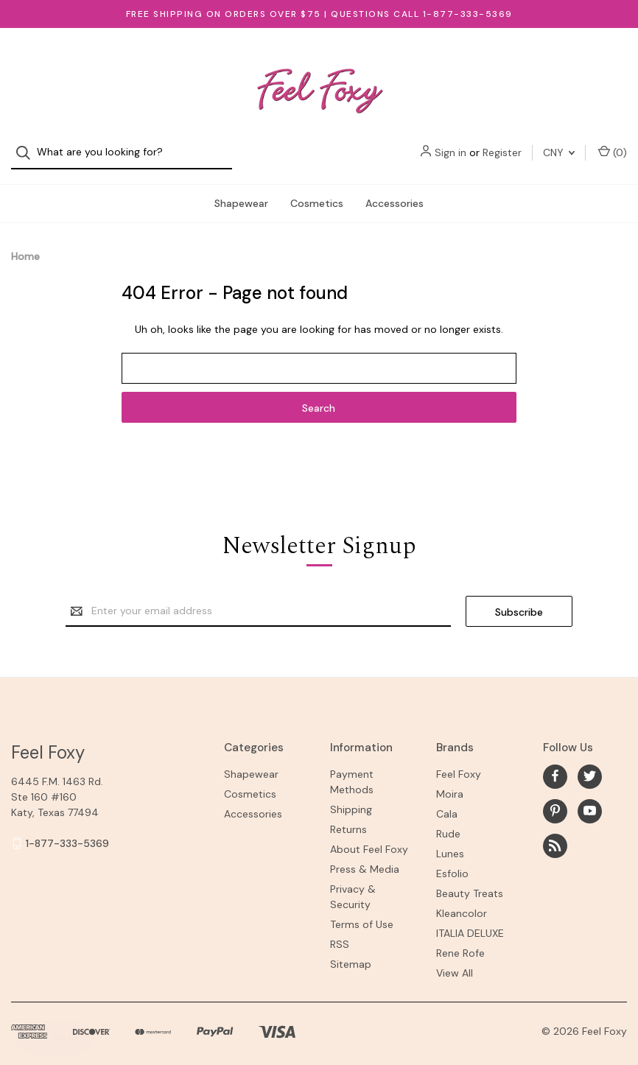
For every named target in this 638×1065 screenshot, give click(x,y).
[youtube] (589, 798)
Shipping (351, 797)
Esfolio (452, 861)
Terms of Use (361, 911)
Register (502, 59)
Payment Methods (352, 769)
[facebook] (555, 764)
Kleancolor (461, 900)
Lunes (450, 841)
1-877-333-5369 (67, 830)
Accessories (394, 190)
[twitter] (589, 764)
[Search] (27, 59)
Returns (348, 816)
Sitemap (350, 951)
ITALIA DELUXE (470, 920)
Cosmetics (316, 190)
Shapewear (241, 190)
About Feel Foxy (369, 836)
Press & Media (364, 856)
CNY (559, 59)
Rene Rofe (460, 940)
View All (454, 960)
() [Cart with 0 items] (612, 59)
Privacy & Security (353, 884)
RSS (339, 931)
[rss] (555, 833)
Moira (449, 781)
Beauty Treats (469, 881)
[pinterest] (555, 798)
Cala (447, 801)
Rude (448, 821)
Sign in (450, 59)
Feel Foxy (458, 761)
